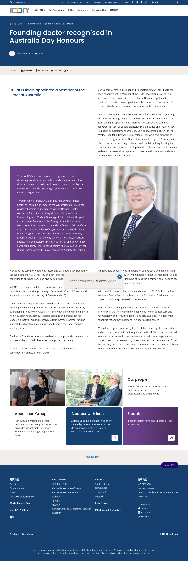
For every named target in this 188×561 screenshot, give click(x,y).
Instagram (144, 512)
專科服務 (56, 500)
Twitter (143, 508)
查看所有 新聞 (94, 457)
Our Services (56, 10)
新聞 (71, 10)
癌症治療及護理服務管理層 (22, 496)
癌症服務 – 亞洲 (59, 484)
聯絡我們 (142, 479)
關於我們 (40, 10)
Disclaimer (27, 534)
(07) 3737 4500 (145, 484)
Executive (14, 484)
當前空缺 (99, 496)
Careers (83, 10)
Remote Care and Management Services (71, 508)
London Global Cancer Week (116, 2)
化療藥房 (56, 504)
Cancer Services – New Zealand (67, 488)
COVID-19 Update (75, 2)
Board (12, 492)
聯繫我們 (114, 10)
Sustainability (99, 10)
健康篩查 (56, 496)
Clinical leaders (17, 488)
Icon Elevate (102, 503)
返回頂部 (169, 465)
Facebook (144, 504)
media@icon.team (146, 488)
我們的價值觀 (101, 488)
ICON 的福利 (101, 492)
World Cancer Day (94, 2)
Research (56, 512)
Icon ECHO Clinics (20, 510)
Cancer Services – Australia (65, 492)
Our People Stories (104, 484)
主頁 (63, 2)
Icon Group (172, 534)
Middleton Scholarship (108, 510)
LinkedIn (143, 516)
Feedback (14, 534)
